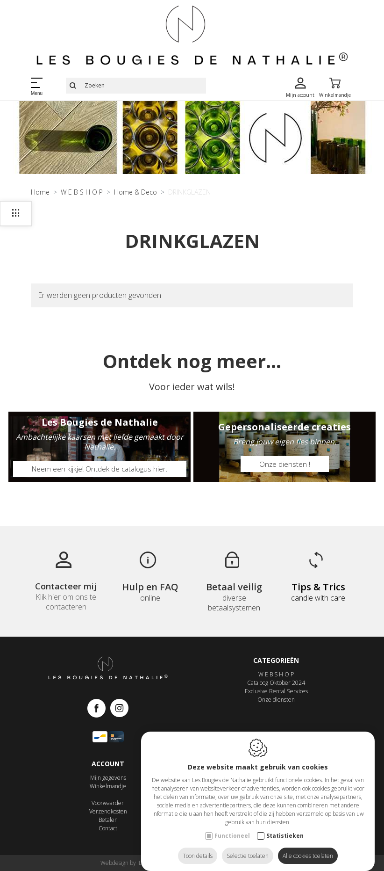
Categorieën (276, 665)
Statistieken (285, 826)
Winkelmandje (108, 791)
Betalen (108, 825)
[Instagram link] (119, 713)
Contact (108, 833)
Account (108, 768)
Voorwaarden (108, 808)
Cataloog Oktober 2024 (276, 688)
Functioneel (232, 826)
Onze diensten (276, 705)
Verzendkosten (108, 816)
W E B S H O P (276, 679)
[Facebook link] (98, 713)
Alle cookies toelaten (308, 846)
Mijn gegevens (108, 783)
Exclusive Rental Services (276, 696)
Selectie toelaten (248, 846)
